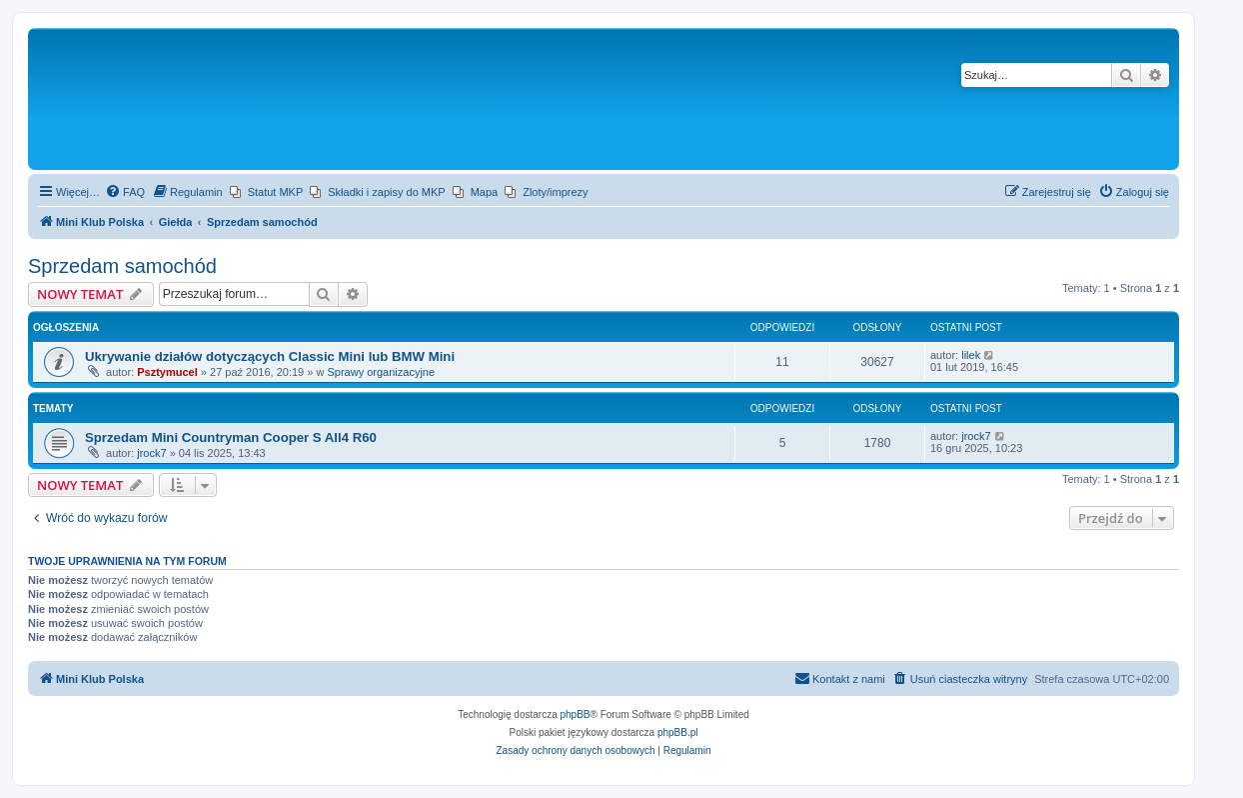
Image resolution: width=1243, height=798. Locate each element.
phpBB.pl (677, 732)
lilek (970, 355)
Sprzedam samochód (122, 266)
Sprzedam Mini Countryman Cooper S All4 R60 (231, 437)
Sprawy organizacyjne (381, 372)
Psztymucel (167, 372)
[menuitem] (125, 192)
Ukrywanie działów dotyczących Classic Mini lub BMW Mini (270, 356)
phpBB (576, 714)
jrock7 (151, 453)
